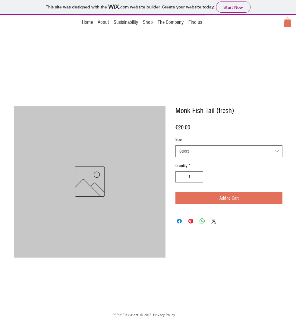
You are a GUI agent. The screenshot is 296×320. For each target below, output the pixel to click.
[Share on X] (213, 221)
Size (178, 139)
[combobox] (228, 151)
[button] (287, 22)
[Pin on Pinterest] (190, 221)
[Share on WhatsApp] (202, 221)
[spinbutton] (189, 177)
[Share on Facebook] (179, 221)
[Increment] (198, 177)
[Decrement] (180, 177)
